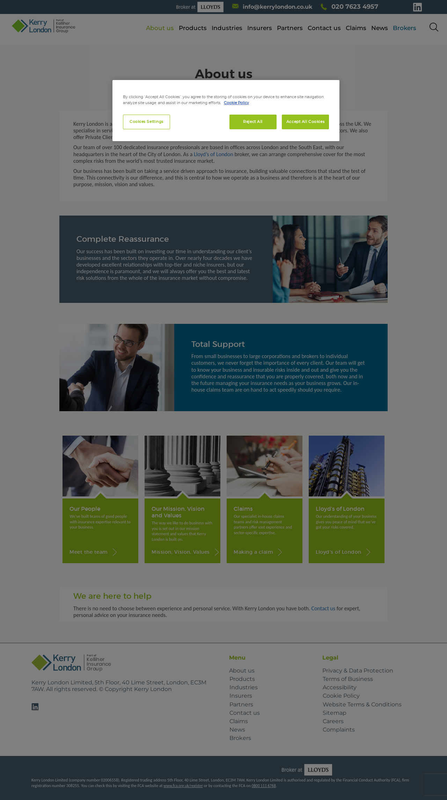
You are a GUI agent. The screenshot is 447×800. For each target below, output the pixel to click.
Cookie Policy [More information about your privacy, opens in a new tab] (236, 102)
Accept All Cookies (305, 121)
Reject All (253, 121)
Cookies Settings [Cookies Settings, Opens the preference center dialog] (146, 121)
